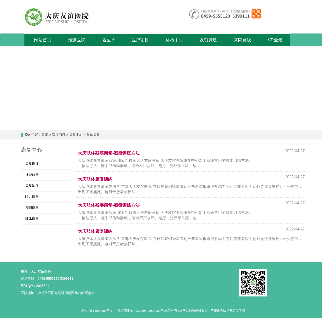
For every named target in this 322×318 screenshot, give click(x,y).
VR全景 (275, 40)
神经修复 (32, 175)
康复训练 (32, 164)
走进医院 (76, 40)
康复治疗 (32, 186)
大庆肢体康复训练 (95, 179)
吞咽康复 (32, 208)
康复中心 (76, 135)
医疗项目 (140, 40)
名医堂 (108, 40)
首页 (44, 135)
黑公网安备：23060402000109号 (141, 310)
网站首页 (42, 40)
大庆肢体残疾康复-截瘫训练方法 (109, 153)
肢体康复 (93, 135)
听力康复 (32, 197)
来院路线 (242, 40)
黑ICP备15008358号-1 (97, 310)
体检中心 (174, 40)
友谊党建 (208, 40)
